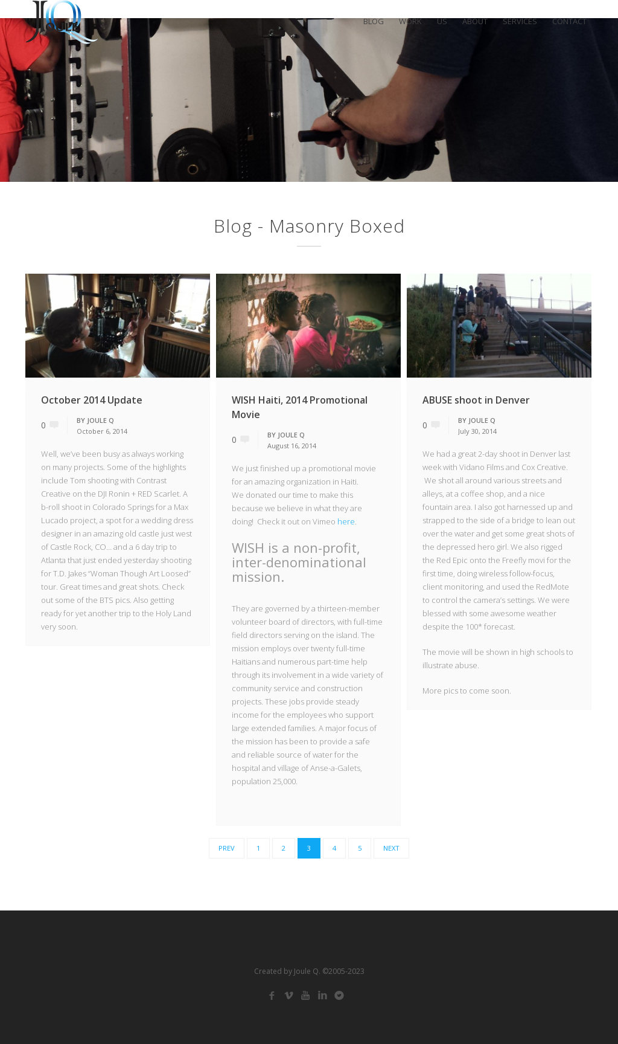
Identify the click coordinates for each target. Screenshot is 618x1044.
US (442, 21)
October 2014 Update (91, 400)
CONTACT (569, 21)
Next (391, 847)
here (346, 521)
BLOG (373, 21)
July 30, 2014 (477, 431)
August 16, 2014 (291, 445)
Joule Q (100, 420)
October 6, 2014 (102, 431)
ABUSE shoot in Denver (476, 400)
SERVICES (520, 21)
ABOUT (475, 21)
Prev (226, 847)
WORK (410, 21)
